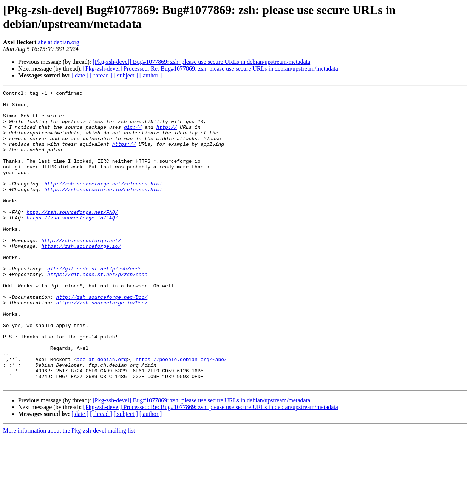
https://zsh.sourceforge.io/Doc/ (101, 345)
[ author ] (150, 75)
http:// (166, 134)
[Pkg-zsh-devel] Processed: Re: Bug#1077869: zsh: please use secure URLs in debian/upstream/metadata (210, 68)
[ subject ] (126, 75)
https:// (124, 155)
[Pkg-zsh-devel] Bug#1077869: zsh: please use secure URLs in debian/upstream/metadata (201, 62)
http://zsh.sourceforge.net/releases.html (103, 202)
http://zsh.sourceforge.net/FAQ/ (72, 236)
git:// (133, 134)
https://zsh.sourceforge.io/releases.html (103, 209)
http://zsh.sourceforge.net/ (81, 270)
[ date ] (79, 75)
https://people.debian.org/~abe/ (181, 413)
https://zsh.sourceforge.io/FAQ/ (72, 243)
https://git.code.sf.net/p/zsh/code (97, 311)
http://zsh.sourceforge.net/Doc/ (101, 338)
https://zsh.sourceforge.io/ (81, 277)
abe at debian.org (58, 42)
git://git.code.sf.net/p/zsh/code (94, 304)
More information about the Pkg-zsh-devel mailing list (69, 489)
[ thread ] (101, 75)
